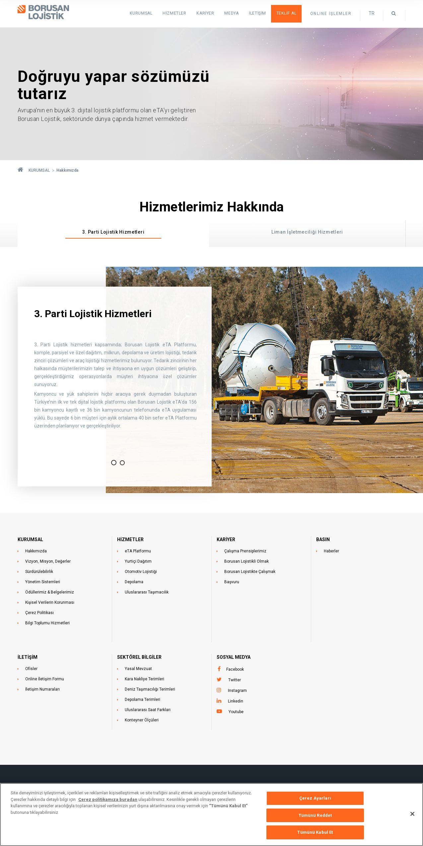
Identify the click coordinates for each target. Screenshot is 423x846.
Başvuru (231, 582)
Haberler (331, 551)
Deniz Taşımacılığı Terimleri (150, 689)
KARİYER (226, 539)
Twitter (234, 680)
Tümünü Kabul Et (315, 835)
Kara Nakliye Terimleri (144, 679)
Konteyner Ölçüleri (142, 720)
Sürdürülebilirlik (39, 571)
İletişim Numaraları (42, 689)
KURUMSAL (145, 13)
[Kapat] (412, 817)
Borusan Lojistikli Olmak (246, 561)
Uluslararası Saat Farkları (148, 709)
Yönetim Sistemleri (42, 582)
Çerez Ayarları (315, 801)
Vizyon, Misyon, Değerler (48, 561)
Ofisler (31, 668)
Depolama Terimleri (142, 699)
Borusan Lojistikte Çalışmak (249, 571)
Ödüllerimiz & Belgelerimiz (49, 592)
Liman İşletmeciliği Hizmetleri (307, 232)
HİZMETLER (177, 13)
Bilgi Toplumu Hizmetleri (47, 623)
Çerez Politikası (39, 612)
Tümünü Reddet (315, 818)
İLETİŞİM (27, 657)
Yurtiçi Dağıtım (138, 561)
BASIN (323, 539)
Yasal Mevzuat (138, 668)
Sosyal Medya (233, 657)
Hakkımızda (36, 551)
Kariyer (207, 13)
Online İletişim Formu (44, 679)
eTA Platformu (138, 551)
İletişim (258, 13)
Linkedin (235, 701)
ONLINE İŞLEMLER (331, 13)
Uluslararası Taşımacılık (147, 592)
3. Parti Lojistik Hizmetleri (113, 232)
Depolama (134, 582)
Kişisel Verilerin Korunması (49, 602)
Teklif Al (286, 13)
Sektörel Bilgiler (139, 657)
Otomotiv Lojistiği (141, 571)
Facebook (235, 669)
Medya (233, 13)
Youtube (236, 711)
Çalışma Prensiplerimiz (245, 551)
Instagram (237, 690)
